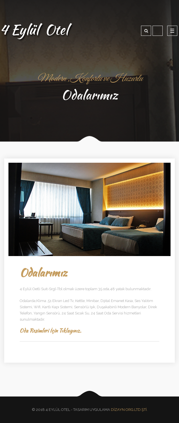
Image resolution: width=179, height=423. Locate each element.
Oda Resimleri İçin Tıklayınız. (50, 330)
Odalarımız (43, 272)
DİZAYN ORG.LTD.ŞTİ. (129, 409)
